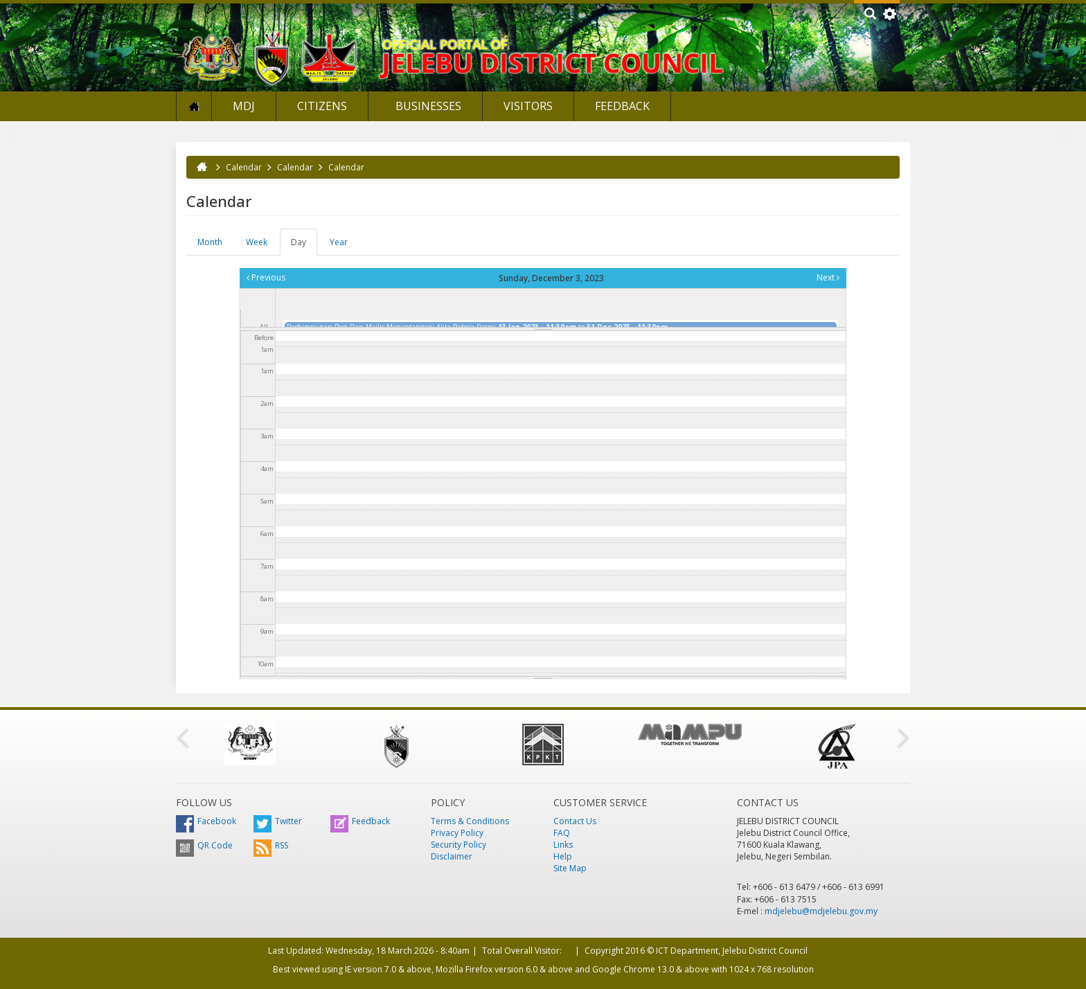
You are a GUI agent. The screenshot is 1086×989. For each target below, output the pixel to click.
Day (304, 246)
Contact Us (574, 821)
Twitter (277, 821)
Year (339, 242)
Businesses (427, 106)
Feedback (622, 106)
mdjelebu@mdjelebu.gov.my (821, 911)
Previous (266, 277)
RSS (270, 845)
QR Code (204, 845)
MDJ (244, 106)
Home (194, 106)
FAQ (561, 833)
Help (562, 856)
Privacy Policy (457, 833)
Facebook (206, 821)
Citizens (322, 106)
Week (256, 242)
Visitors (528, 106)
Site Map (570, 868)
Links (563, 844)
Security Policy (458, 844)
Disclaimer (451, 856)
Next (828, 277)
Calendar (244, 167)
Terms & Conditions (470, 821)
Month (209, 242)
